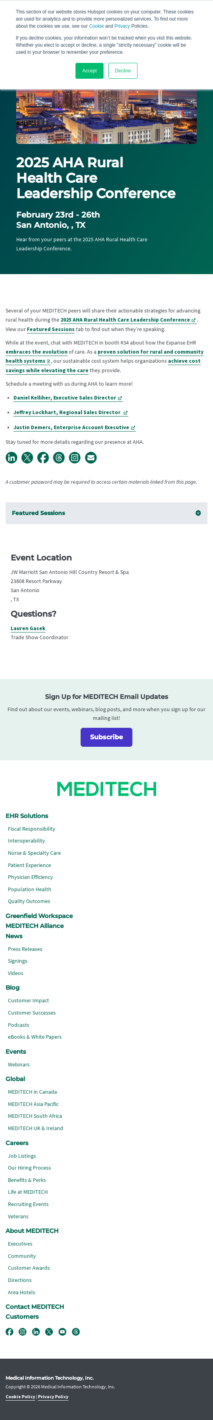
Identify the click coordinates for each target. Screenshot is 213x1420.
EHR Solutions (27, 816)
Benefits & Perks (27, 1180)
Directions (20, 1280)
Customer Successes (32, 1012)
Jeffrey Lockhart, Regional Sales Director (67, 412)
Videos (15, 973)
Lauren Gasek (28, 628)
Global (15, 1079)
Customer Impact (28, 1000)
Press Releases (25, 949)
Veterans (18, 1216)
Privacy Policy (53, 1396)
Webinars (19, 1064)
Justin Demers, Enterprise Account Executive (71, 427)
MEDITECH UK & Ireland (35, 1128)
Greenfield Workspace (39, 916)
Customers (22, 1316)
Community (22, 1256)
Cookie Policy (20, 1396)
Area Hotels (21, 1292)
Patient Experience (29, 865)
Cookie (96, 26)
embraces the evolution (37, 352)
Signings (17, 961)
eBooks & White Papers (35, 1037)
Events (16, 1051)
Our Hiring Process (29, 1167)
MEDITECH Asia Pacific (33, 1104)
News (14, 936)
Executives (20, 1243)
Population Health (29, 889)
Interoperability (26, 840)
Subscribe (106, 737)
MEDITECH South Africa (35, 1116)
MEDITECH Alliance (35, 926)
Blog (12, 987)
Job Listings (22, 1156)
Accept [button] (89, 71)
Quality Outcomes (29, 901)
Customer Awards (29, 1268)
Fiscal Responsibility (31, 828)
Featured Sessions (51, 329)
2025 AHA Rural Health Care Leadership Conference (125, 320)
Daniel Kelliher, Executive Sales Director (64, 397)
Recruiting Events (28, 1204)
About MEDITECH (32, 1230)
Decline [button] (123, 71)
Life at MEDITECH (28, 1192)
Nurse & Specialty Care (34, 853)
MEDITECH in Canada (32, 1092)
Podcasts (18, 1025)
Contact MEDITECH (35, 1306)
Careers (17, 1143)
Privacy (122, 26)
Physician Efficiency (30, 877)
